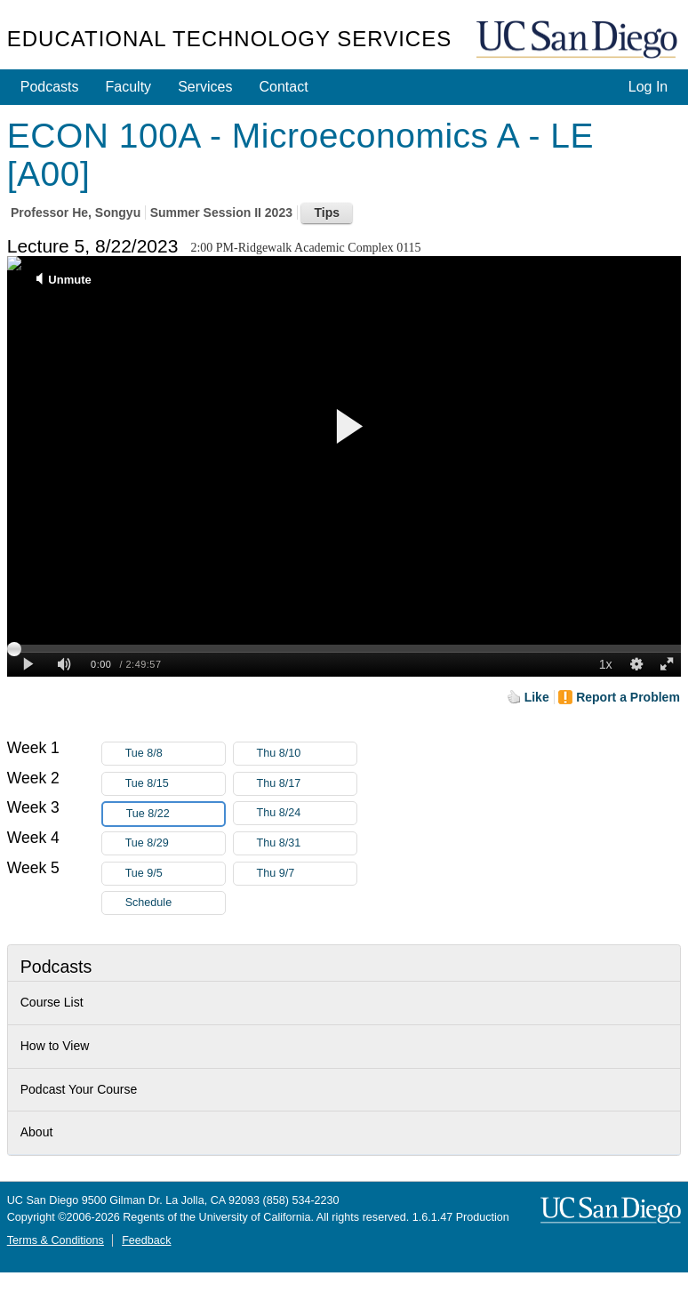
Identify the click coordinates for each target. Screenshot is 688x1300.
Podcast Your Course (79, 1089)
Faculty (129, 86)
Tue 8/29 (175, 843)
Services (205, 86)
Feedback (146, 1240)
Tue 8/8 (175, 753)
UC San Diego (578, 40)
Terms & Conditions (55, 1240)
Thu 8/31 (306, 843)
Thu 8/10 (306, 753)
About (36, 1132)
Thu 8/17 (306, 784)
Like (536, 697)
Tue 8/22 (175, 814)
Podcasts (49, 86)
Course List (52, 1002)
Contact (283, 86)
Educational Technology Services (229, 39)
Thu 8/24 (306, 813)
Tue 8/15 (175, 784)
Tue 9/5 (175, 874)
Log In (648, 86)
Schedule (148, 902)
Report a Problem (628, 697)
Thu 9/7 (306, 874)
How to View (55, 1046)
